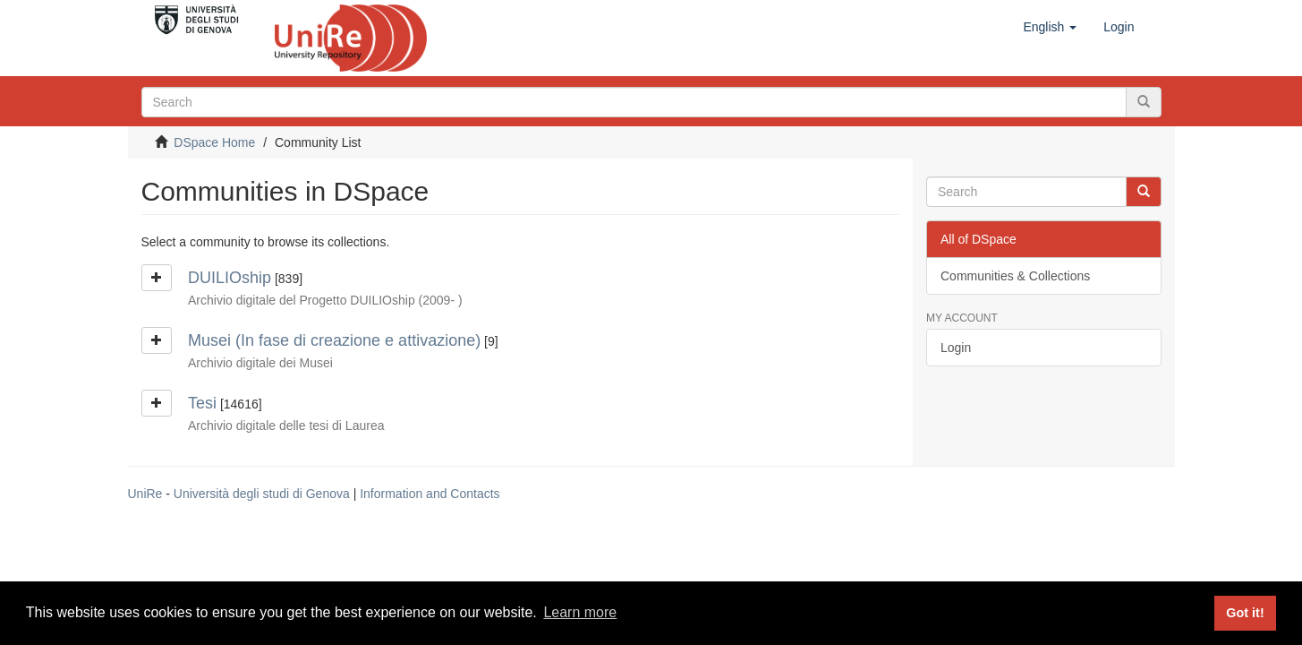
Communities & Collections (1015, 276)
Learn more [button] (580, 612)
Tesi (202, 403)
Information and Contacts (429, 493)
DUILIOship (229, 278)
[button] (1049, 26)
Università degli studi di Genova (262, 493)
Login (955, 347)
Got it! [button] (1245, 613)
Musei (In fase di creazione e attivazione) (334, 340)
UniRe (145, 493)
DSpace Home (214, 142)
